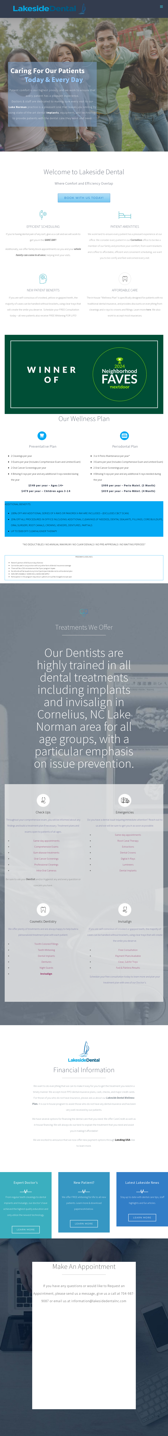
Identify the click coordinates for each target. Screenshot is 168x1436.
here (148, 309)
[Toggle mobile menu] (161, 6)
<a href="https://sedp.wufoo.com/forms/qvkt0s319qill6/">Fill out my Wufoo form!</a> (84, 1360)
